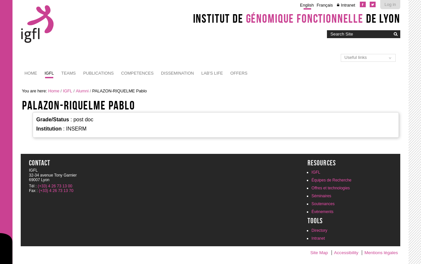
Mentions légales (381, 252)
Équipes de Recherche (331, 180)
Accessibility (346, 252)
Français (325, 5)
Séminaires (321, 196)
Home (31, 73)
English (307, 5)
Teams (68, 73)
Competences (137, 73)
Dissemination (177, 73)
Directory (319, 230)
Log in (390, 4)
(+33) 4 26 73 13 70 (56, 190)
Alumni (82, 90)
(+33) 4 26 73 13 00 (55, 186)
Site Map (319, 252)
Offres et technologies (330, 188)
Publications (98, 73)
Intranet (348, 5)
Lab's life (212, 73)
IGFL (49, 73)
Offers (238, 73)
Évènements (322, 211)
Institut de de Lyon (296, 18)
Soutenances (322, 204)
